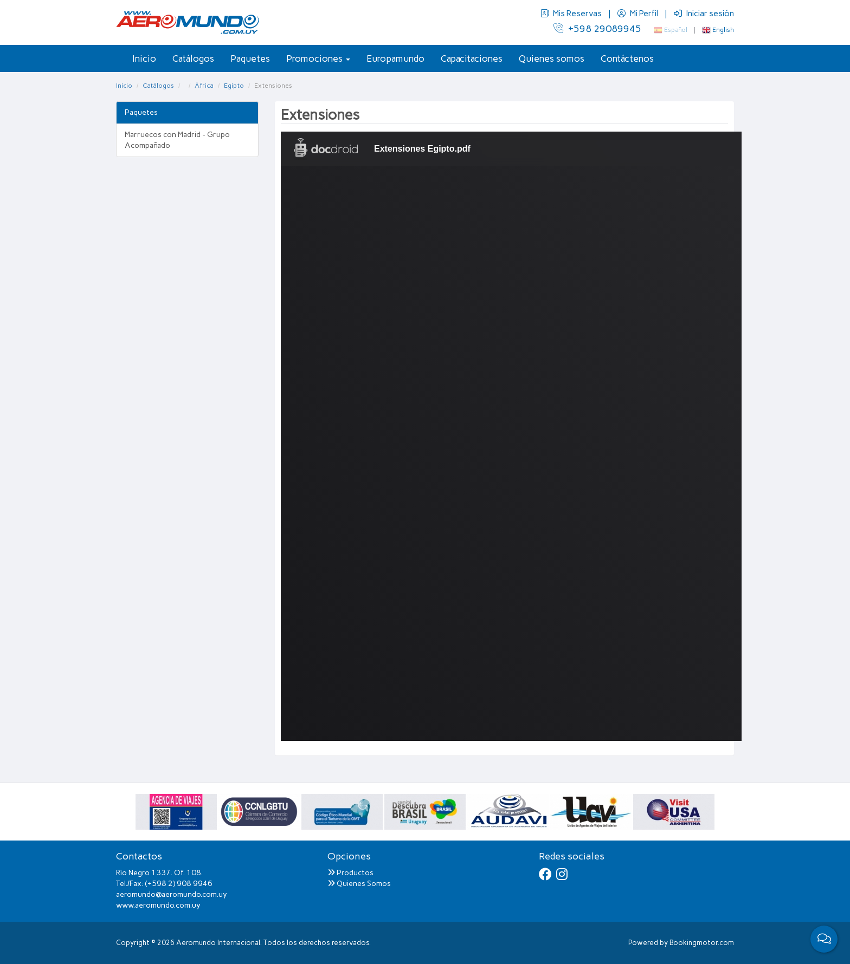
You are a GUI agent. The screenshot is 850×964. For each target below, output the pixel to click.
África (204, 85)
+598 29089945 (597, 29)
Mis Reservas (571, 13)
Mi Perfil (638, 13)
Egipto (234, 85)
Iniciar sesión (704, 13)
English (718, 30)
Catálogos (193, 58)
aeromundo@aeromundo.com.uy (171, 894)
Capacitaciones (472, 58)
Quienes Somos (359, 883)
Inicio (144, 58)
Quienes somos (551, 58)
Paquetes (250, 58)
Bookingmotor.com (701, 943)
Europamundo (395, 58)
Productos (350, 872)
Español (670, 30)
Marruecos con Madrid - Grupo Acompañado (177, 140)
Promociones (318, 58)
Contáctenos (627, 58)
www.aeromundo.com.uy (158, 905)
